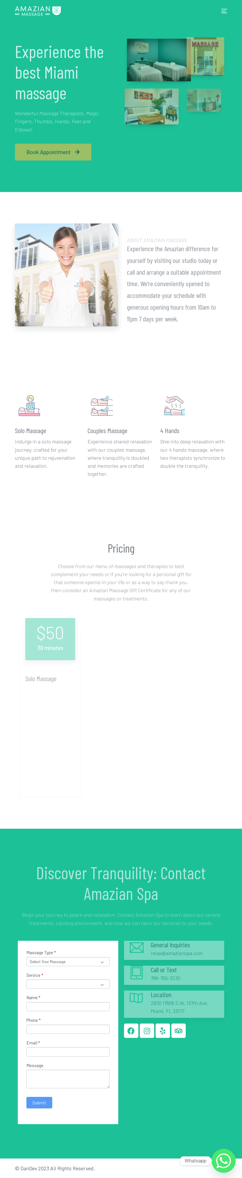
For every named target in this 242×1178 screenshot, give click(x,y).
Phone (33, 1020)
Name (33, 997)
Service (34, 975)
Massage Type (41, 952)
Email (33, 1042)
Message (34, 1065)
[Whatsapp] (224, 1161)
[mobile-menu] (222, 11)
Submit (39, 1102)
